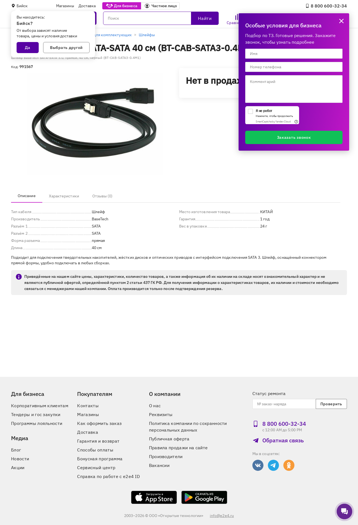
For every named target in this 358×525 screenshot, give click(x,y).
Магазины (65, 5)
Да (27, 47)
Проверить (331, 403)
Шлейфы (147, 34)
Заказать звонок (294, 137)
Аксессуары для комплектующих (101, 34)
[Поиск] (161, 18)
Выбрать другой (66, 47)
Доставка (87, 5)
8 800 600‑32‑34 (326, 6)
